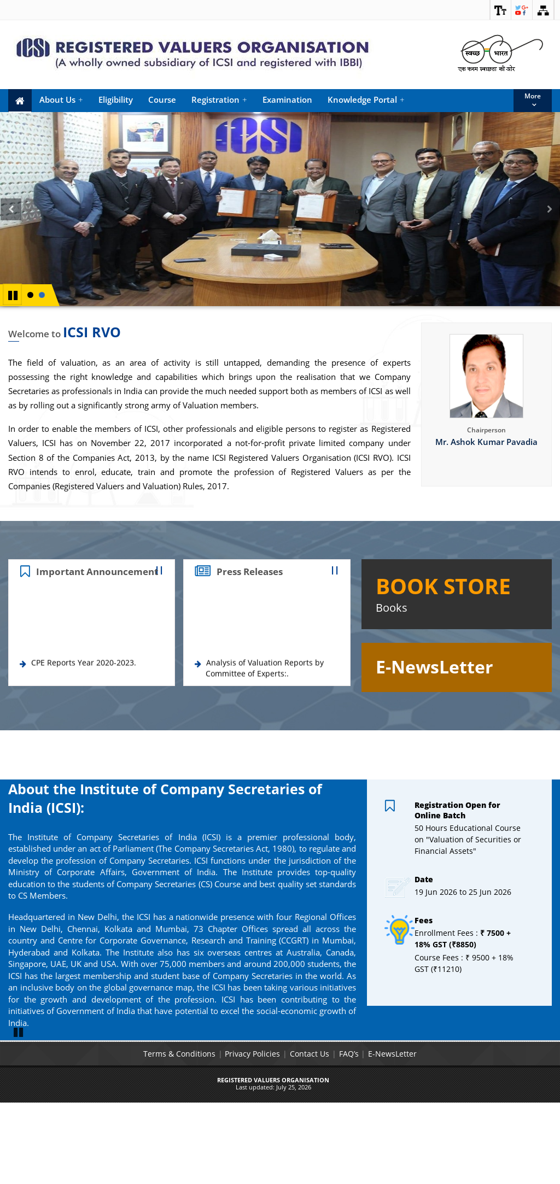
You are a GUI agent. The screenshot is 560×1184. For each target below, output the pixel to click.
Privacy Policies (252, 1134)
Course (162, 99)
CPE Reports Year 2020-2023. (83, 667)
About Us (61, 99)
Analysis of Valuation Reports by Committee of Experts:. (265, 672)
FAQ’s (349, 1134)
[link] (500, 10)
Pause (13, 294)
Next (550, 221)
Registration (219, 99)
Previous (11, 221)
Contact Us (309, 1134)
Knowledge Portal (366, 99)
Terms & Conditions (179, 1134)
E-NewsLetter (393, 1134)
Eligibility (115, 99)
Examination (287, 99)
